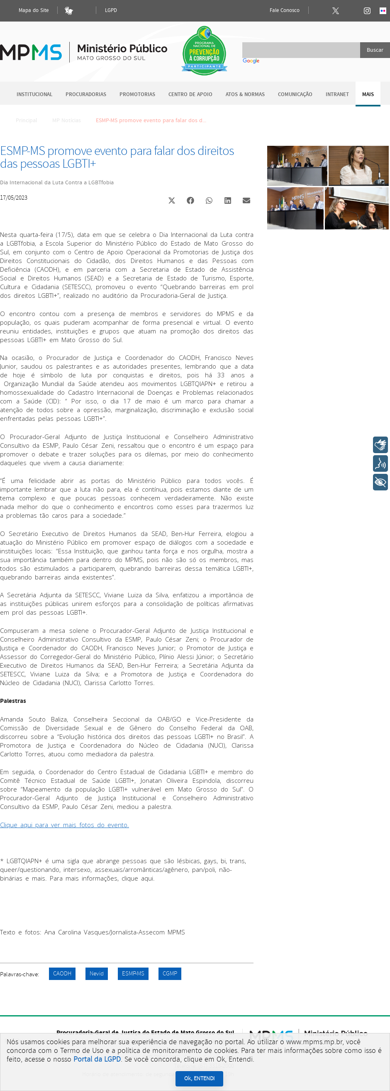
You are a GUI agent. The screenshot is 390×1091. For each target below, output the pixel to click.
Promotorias (137, 95)
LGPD (111, 10)
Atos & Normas (245, 95)
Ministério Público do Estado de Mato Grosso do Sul (83, 47)
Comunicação (295, 95)
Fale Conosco (278, 11)
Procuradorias (86, 95)
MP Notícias (66, 120)
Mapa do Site (27, 11)
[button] (171, 201)
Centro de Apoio (190, 95)
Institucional (34, 95)
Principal (21, 120)
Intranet (337, 95)
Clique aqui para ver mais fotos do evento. (64, 825)
